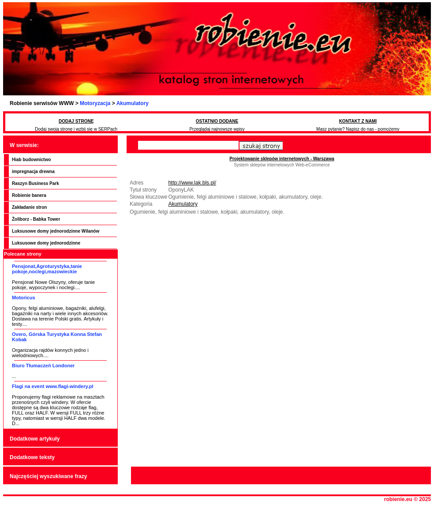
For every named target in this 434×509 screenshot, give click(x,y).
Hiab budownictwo (31, 159)
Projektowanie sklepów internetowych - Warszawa (281, 158)
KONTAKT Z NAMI (358, 121)
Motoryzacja (95, 103)
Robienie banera (29, 195)
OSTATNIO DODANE (217, 121)
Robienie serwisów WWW (42, 103)
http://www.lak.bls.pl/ (192, 183)
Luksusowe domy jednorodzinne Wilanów (55, 231)
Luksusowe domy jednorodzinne (46, 243)
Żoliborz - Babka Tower (36, 219)
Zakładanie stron (29, 207)
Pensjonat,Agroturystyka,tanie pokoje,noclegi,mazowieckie (47, 269)
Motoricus (23, 297)
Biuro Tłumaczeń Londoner (43, 365)
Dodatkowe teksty (32, 457)
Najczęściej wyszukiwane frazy (48, 476)
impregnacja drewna (33, 171)
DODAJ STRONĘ (76, 121)
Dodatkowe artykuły (35, 439)
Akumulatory (132, 103)
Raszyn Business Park (35, 183)
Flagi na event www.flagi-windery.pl (53, 386)
